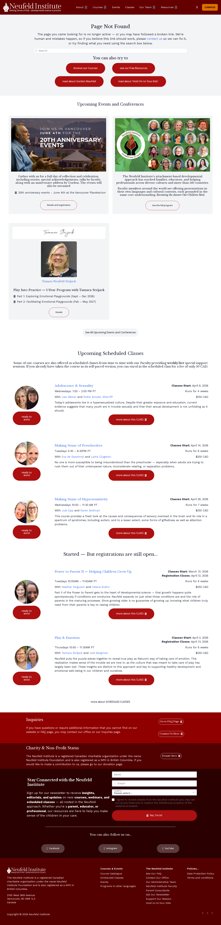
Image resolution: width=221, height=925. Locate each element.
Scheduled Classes (111, 877)
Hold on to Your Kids (158, 902)
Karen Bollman (90, 510)
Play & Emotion (67, 638)
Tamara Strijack (72, 653)
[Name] (154, 775)
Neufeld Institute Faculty (161, 886)
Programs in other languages (118, 886)
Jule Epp (67, 510)
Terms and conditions (200, 877)
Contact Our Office (157, 877)
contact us (154, 39)
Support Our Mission (158, 898)
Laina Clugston (101, 456)
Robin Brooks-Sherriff (98, 396)
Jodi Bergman (99, 653)
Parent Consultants (158, 890)
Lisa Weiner (69, 396)
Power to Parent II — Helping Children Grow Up (93, 571)
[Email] (157, 783)
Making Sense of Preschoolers (78, 445)
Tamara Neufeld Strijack (59, 281)
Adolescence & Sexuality (74, 386)
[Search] (197, 7)
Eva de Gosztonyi (73, 456)
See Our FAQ (153, 873)
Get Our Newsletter (158, 894)
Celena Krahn (101, 587)
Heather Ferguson (73, 587)
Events (104, 881)
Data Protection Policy (200, 873)
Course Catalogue (111, 873)
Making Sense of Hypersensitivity (81, 499)
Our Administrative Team (161, 881)
